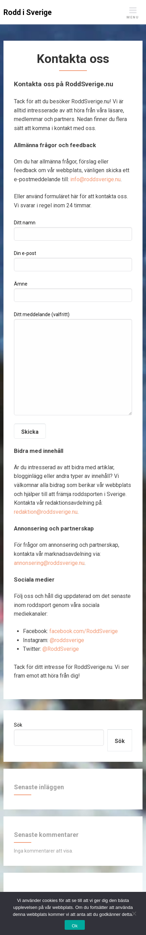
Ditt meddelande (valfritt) (73, 363)
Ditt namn (73, 230)
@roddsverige (67, 640)
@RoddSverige (60, 649)
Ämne (73, 291)
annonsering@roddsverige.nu (49, 563)
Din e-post (73, 260)
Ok (75, 925)
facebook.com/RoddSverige (83, 631)
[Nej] (134, 912)
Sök (18, 725)
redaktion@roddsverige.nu (46, 512)
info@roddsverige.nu (95, 179)
